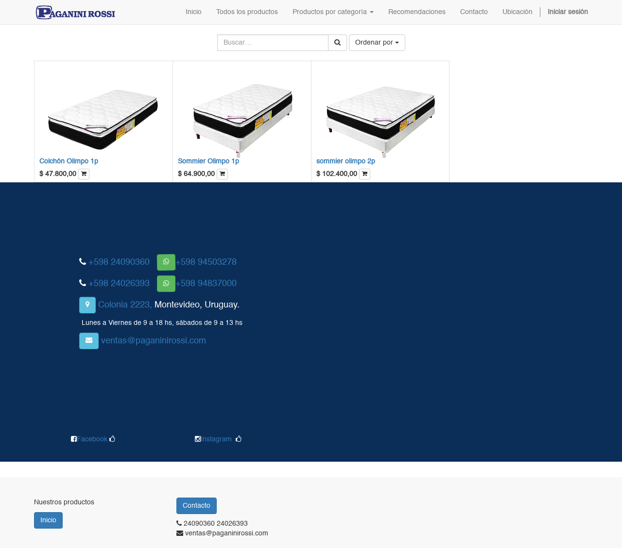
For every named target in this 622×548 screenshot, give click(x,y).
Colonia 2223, (125, 305)
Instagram (216, 439)
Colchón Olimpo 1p (68, 161)
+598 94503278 (206, 262)
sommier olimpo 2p (345, 161)
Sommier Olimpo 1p (208, 161)
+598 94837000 (206, 283)
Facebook (93, 439)
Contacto (196, 505)
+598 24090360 (119, 262)
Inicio (48, 520)
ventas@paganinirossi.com (153, 341)
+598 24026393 (119, 283)
